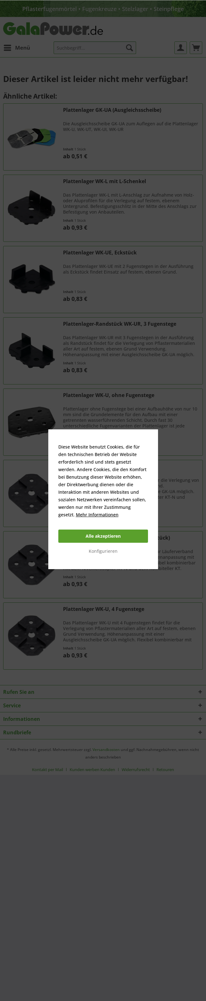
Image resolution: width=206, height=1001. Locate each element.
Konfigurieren (103, 551)
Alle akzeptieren (103, 536)
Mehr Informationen (97, 515)
